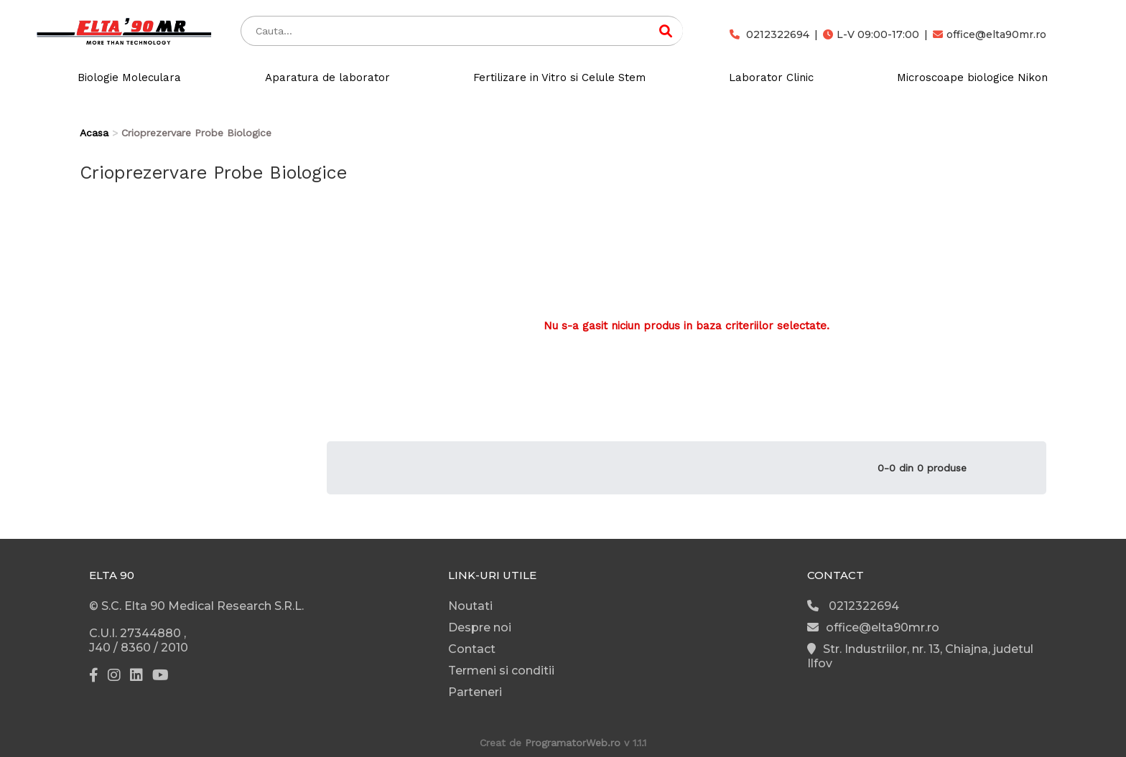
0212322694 (769, 34)
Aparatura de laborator (327, 77)
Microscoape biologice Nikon (972, 77)
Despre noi (479, 627)
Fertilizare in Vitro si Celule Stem (559, 77)
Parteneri (475, 692)
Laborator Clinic (771, 77)
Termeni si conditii (501, 670)
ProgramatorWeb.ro (572, 742)
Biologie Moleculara (129, 77)
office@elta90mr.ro (989, 34)
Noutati (470, 606)
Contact (471, 649)
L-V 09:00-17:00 (871, 34)
